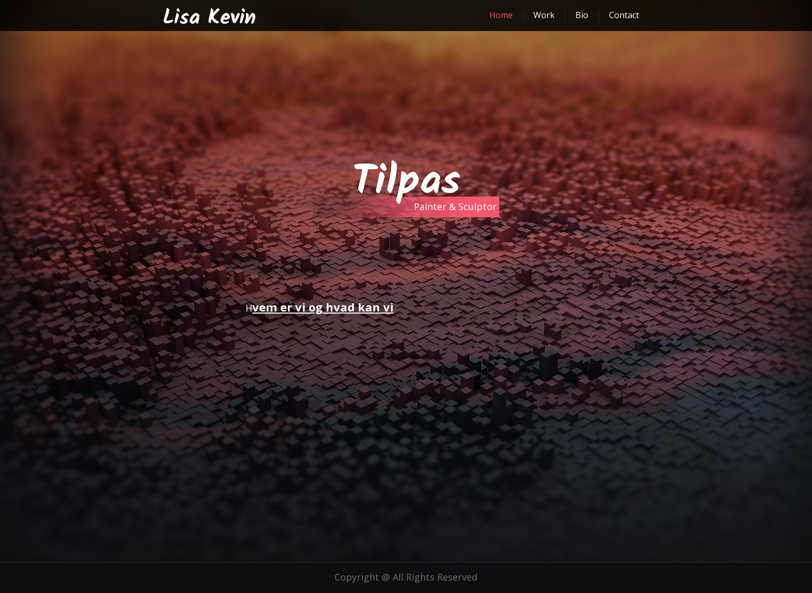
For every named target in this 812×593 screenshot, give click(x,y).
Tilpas (406, 182)
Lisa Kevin (209, 18)
